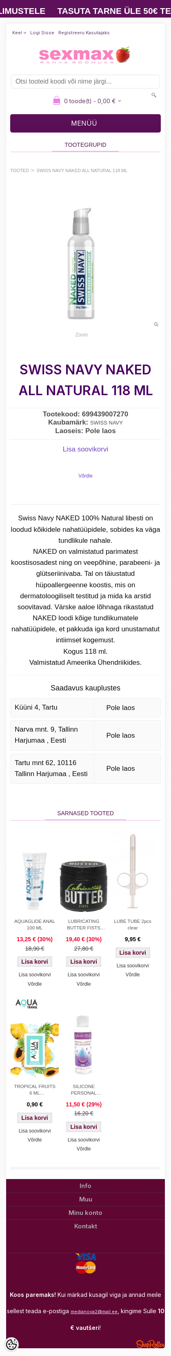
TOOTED (19, 170)
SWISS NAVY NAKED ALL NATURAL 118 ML (82, 170)
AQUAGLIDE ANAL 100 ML (34, 924)
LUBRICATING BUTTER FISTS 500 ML (83, 925)
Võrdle (85, 476)
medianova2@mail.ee (94, 1311)
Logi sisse (42, 32)
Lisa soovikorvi (86, 449)
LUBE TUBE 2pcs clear (132, 924)
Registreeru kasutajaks (84, 32)
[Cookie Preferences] (11, 1344)
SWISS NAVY (106, 423)
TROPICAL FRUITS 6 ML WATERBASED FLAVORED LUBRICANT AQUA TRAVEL (35, 1090)
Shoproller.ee (150, 1344)
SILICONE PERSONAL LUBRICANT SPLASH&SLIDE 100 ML (83, 1090)
